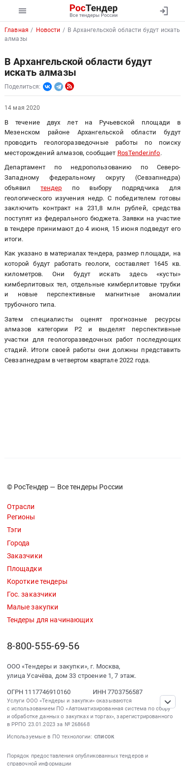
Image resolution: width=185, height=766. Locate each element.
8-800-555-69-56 (43, 646)
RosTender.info (138, 153)
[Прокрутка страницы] (168, 701)
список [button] (104, 736)
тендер (51, 188)
